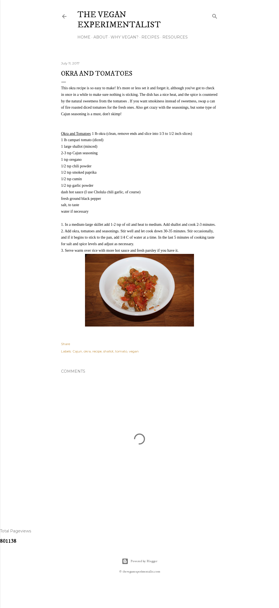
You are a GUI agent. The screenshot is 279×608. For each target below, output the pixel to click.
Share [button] (65, 344)
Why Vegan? (124, 37)
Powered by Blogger (139, 561)
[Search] (214, 15)
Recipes (150, 37)
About (100, 37)
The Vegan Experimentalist (119, 20)
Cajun (77, 351)
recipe (97, 351)
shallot (108, 351)
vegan (134, 351)
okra (87, 351)
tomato (121, 351)
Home (83, 37)
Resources (175, 37)
